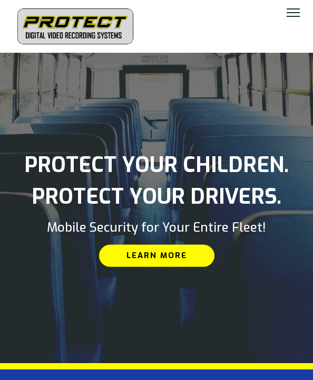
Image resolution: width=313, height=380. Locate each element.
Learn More (156, 255)
